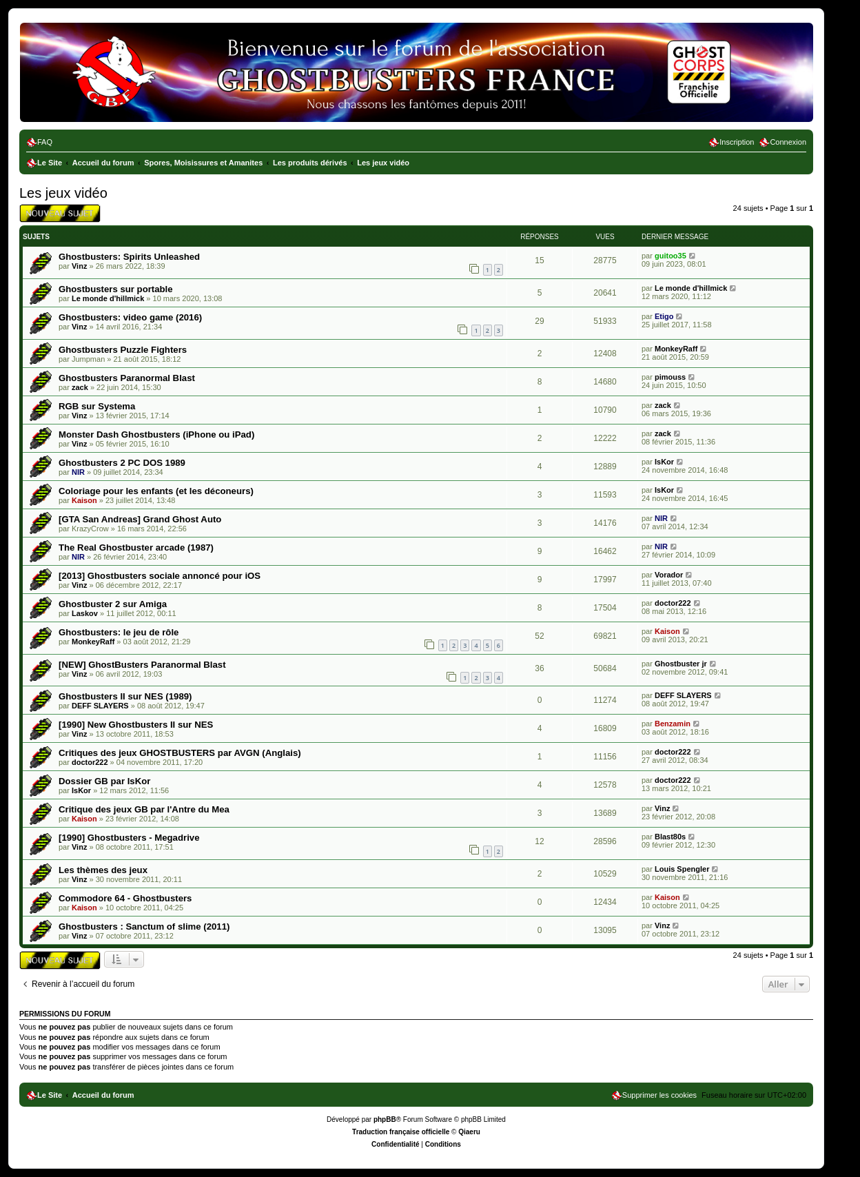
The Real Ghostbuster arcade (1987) (136, 547)
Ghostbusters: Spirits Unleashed (129, 257)
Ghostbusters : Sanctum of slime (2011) (144, 926)
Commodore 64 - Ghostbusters (125, 898)
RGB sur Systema (97, 406)
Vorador (669, 575)
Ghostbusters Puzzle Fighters (123, 350)
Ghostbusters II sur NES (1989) (125, 696)
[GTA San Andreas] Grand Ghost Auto (140, 519)
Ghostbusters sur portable (116, 289)
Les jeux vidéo (63, 193)
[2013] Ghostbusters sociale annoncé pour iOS (159, 576)
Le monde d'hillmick (108, 298)
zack (80, 387)
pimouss (670, 377)
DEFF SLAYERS (100, 706)
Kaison (84, 500)
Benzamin (672, 723)
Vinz (79, 266)
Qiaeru (469, 1132)
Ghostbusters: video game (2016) (130, 317)
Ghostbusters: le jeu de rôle (118, 632)
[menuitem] (39, 142)
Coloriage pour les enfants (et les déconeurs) (156, 491)
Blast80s (670, 836)
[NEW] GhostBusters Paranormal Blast (142, 664)
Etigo (664, 316)
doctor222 (673, 603)
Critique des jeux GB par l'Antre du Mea (144, 809)
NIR (78, 472)
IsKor (664, 462)
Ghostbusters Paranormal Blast (127, 378)
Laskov (85, 613)
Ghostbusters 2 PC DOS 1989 (122, 463)
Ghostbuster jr (681, 663)
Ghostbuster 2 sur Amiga (113, 604)
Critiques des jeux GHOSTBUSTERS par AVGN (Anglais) (180, 753)
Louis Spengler (682, 869)
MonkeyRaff (676, 349)
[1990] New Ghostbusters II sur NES (136, 724)
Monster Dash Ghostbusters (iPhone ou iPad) (156, 434)
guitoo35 (670, 256)
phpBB (384, 1119)
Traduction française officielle (400, 1132)
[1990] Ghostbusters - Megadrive (129, 837)
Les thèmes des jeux (103, 870)
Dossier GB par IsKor (104, 781)
